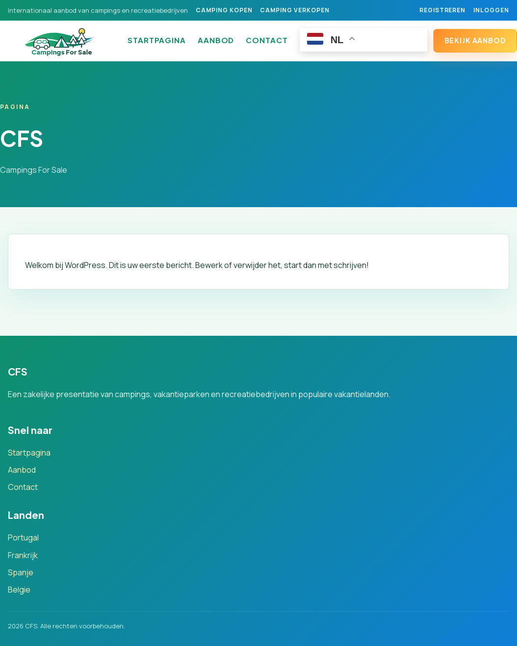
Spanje (20, 572)
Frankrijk (23, 555)
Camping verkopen (294, 10)
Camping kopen (224, 10)
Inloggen (491, 10)
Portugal (23, 537)
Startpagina (157, 40)
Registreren (442, 10)
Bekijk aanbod (475, 40)
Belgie (19, 589)
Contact (266, 40)
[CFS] (62, 41)
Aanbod (216, 40)
